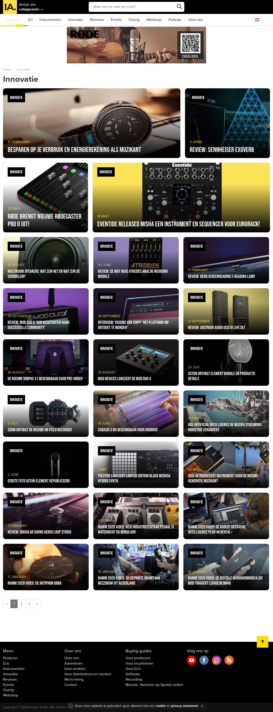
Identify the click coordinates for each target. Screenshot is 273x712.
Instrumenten (50, 19)
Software (133, 674)
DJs (6, 663)
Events (116, 19)
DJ (30, 19)
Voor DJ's (133, 668)
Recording (134, 679)
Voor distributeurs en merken (87, 674)
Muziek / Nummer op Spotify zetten (154, 684)
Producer (13, 19)
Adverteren (73, 663)
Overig (134, 19)
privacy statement (184, 706)
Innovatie (75, 19)
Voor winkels (74, 668)
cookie (161, 706)
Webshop (154, 19)
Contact (70, 684)
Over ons (195, 19)
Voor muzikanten (139, 663)
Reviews (97, 19)
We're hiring (74, 679)
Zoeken (179, 7)
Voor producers (138, 658)
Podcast (175, 19)
